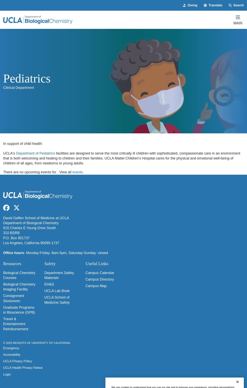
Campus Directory (99, 279)
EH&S (49, 284)
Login (7, 374)
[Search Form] (236, 5)
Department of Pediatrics (35, 153)
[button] (213, 5)
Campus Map (96, 286)
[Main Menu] (238, 20)
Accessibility (11, 354)
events (77, 172)
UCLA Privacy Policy (17, 361)
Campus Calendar (99, 273)
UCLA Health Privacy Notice (23, 367)
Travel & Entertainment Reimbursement (15, 324)
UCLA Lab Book (57, 291)
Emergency (11, 348)
